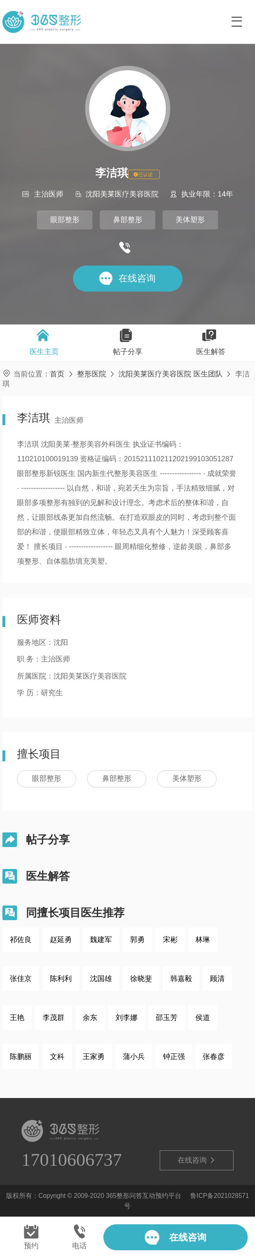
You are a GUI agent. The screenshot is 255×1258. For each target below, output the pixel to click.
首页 (57, 374)
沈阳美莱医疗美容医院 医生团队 (170, 374)
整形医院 (91, 374)
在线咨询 (196, 1160)
